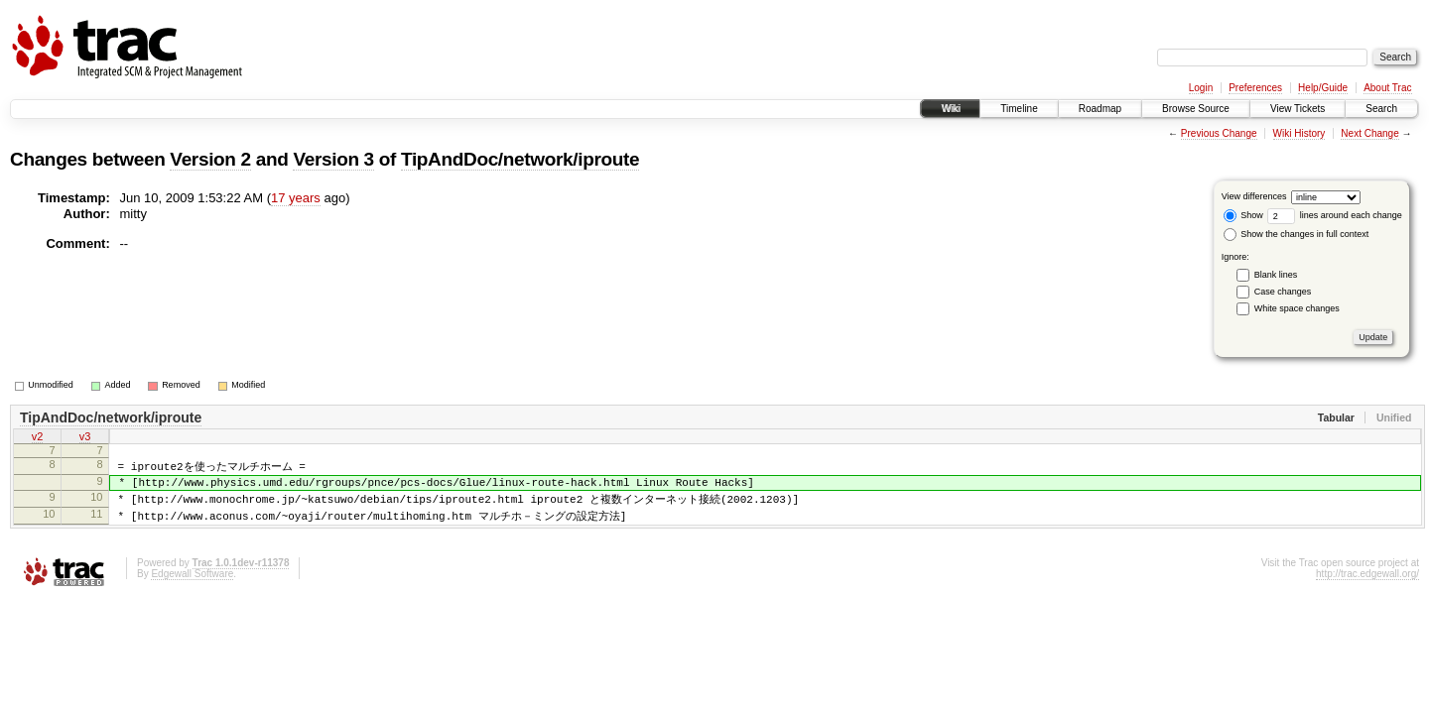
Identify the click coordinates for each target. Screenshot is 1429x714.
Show (1243, 215)
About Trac (1387, 87)
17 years (296, 197)
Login (1201, 87)
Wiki (950, 108)
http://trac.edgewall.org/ (1367, 585)
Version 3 (333, 159)
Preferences (1255, 87)
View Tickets (1297, 108)
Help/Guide (1323, 87)
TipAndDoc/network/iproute (520, 159)
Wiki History (1299, 133)
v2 (38, 438)
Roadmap (1100, 108)
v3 (85, 438)
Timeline (1018, 108)
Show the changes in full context (1296, 234)
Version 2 (210, 159)
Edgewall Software (192, 585)
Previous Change (1219, 133)
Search (1381, 108)
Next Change (1369, 133)
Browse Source (1196, 108)
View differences (1254, 196)
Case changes (1283, 292)
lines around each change (1334, 215)
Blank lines (1276, 275)
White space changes (1297, 308)
